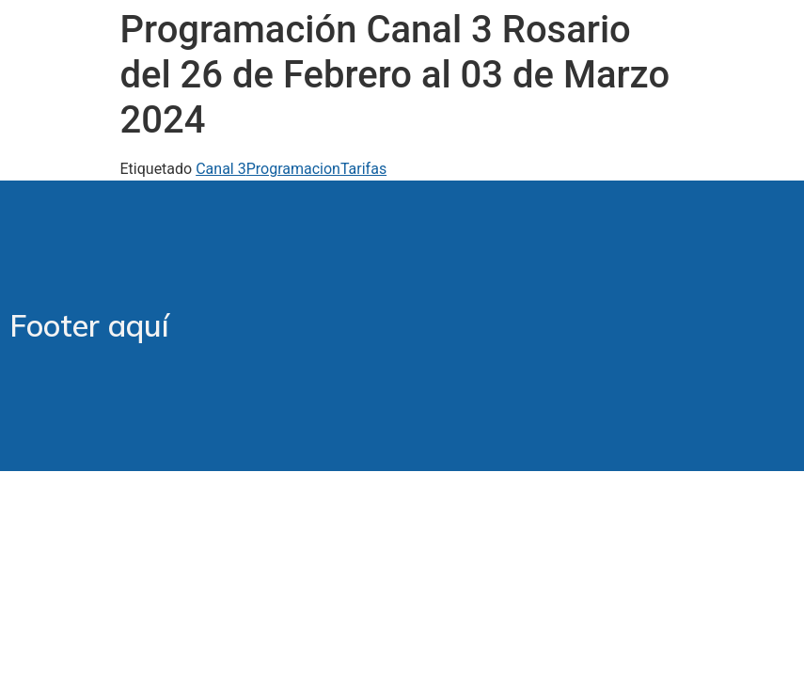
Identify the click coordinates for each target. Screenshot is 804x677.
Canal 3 (221, 169)
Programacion (293, 169)
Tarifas (363, 169)
